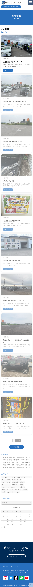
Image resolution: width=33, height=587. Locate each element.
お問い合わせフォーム (15, 556)
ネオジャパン (13, 566)
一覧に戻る (16, 447)
